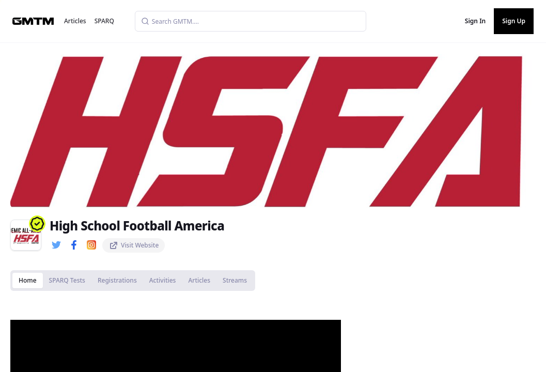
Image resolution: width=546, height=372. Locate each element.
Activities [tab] (162, 280)
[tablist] (132, 280)
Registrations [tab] (117, 280)
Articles (75, 21)
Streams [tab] (235, 280)
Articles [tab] (199, 280)
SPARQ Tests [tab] (67, 280)
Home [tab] (28, 280)
